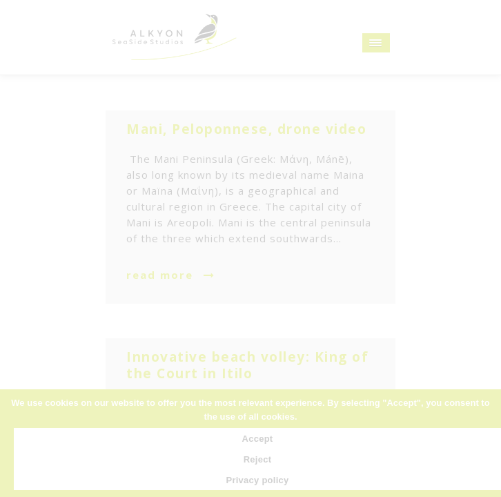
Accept (257, 438)
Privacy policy (257, 480)
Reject (258, 459)
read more (159, 275)
